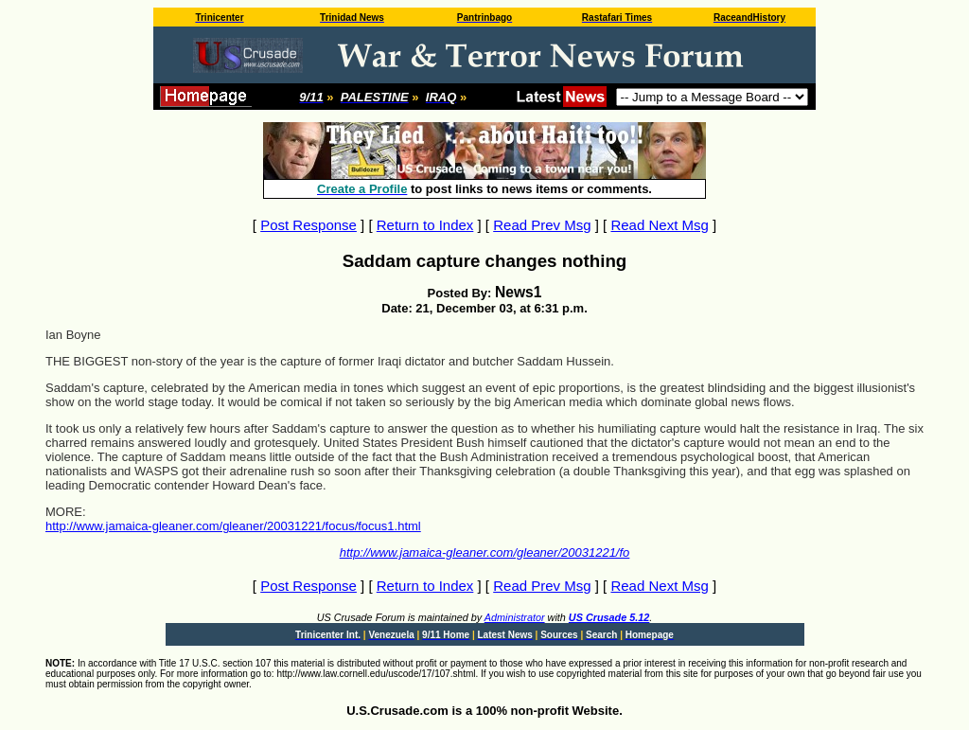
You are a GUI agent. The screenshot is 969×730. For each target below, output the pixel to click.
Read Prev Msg (541, 225)
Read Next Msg (659, 225)
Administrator (514, 617)
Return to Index (425, 225)
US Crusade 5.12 (609, 617)
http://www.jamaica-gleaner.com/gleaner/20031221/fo (485, 552)
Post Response (308, 225)
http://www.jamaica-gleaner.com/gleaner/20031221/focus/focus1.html (233, 526)
